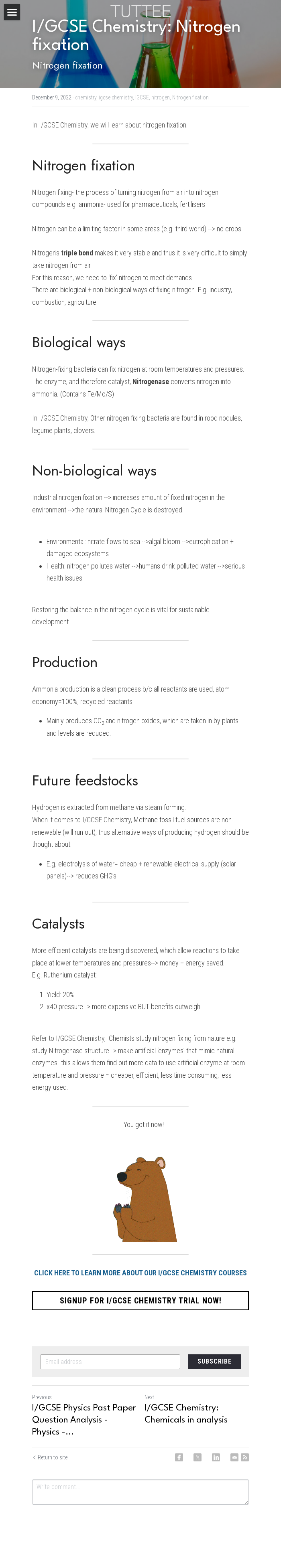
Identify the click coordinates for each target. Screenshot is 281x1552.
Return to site (49, 1457)
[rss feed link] (245, 1457)
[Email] (234, 1457)
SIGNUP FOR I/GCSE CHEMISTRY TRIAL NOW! (141, 1300)
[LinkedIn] (216, 1457)
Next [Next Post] (149, 1397)
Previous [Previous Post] (42, 1397)
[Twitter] (197, 1457)
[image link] (140, 10)
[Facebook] (179, 1457)
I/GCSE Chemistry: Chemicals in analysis (186, 1414)
